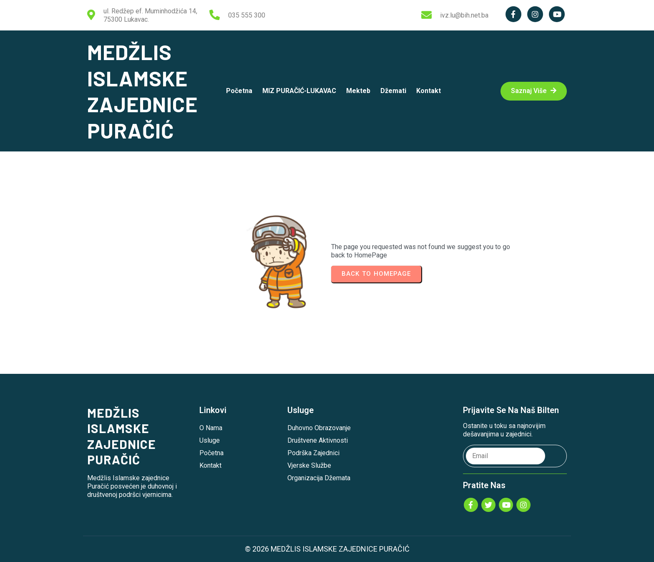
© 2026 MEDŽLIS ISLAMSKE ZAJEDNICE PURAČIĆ (327, 548)
